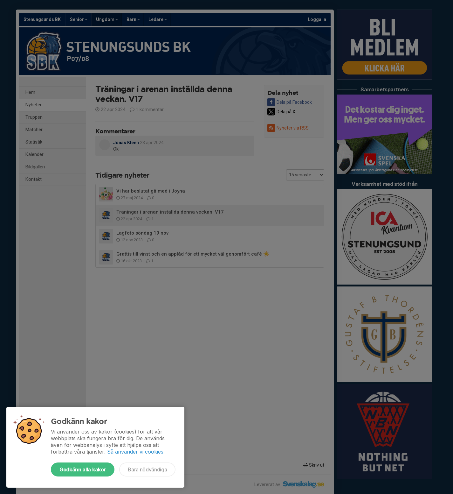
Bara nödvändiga (147, 469)
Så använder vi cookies (135, 451)
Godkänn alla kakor (82, 469)
